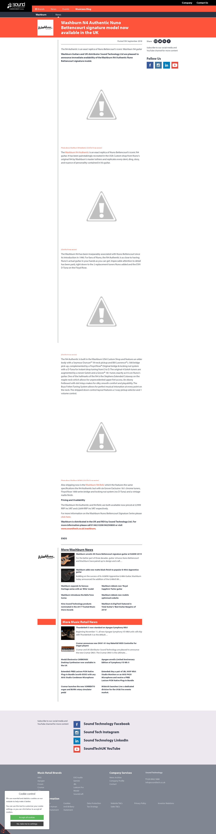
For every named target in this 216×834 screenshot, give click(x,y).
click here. (66, 516)
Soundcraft (78, 794)
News (58, 14)
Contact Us (202, 2)
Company (187, 2)
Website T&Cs (117, 803)
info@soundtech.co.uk (155, 782)
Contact (113, 784)
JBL (75, 784)
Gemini (77, 780)
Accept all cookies (27, 817)
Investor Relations (166, 803)
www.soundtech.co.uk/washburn (78, 528)
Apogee (41, 780)
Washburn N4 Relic (95, 484)
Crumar (41, 787)
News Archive (116, 777)
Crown (40, 784)
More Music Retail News (80, 622)
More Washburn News (77, 550)
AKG (39, 777)
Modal (76, 790)
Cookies (66, 803)
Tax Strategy (92, 806)
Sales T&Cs (115, 806)
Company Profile (117, 780)
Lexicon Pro (79, 787)
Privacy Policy (140, 803)
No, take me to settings (27, 823)
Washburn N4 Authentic (77, 152)
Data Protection (94, 803)
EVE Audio (78, 777)
